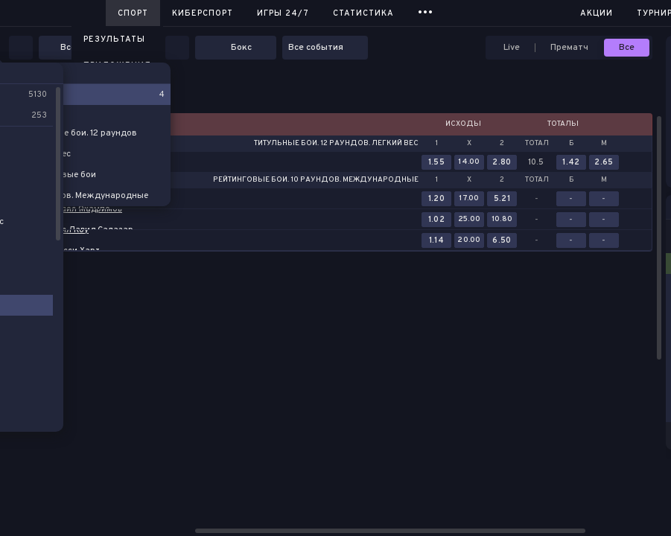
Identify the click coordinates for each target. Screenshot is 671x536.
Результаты (114, 39)
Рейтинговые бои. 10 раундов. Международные (316, 180)
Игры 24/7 (283, 13)
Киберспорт (202, 13)
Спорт (133, 13)
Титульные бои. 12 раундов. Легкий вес (336, 143)
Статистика (363, 13)
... (425, 11)
